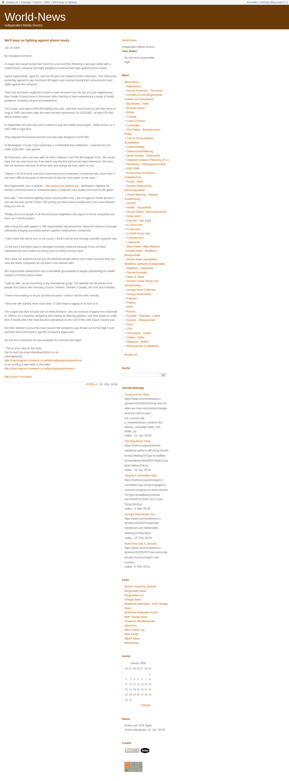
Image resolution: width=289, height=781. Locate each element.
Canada (131, 116)
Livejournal (133, 242)
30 (126, 699)
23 (126, 694)
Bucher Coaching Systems (140, 586)
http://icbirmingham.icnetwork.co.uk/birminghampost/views (39, 368)
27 (142, 694)
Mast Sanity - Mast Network (143, 246)
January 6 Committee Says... (141, 475)
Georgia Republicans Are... (140, 514)
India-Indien (134, 216)
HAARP (131, 203)
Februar (145, 705)
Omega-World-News (139, 294)
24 (130, 694)
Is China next (134, 224)
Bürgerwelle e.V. (134, 595)
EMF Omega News (135, 617)
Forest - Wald (135, 181)
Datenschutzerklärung (140, 151)
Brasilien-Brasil (136, 108)
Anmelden (252, 2)
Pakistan (132, 298)
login (127, 62)
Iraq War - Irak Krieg (139, 220)
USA (129, 328)
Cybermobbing (135, 146)
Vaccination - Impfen (139, 333)
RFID (130, 307)
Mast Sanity (131, 634)
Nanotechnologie (137, 272)
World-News (35, 17)
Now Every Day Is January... (141, 543)
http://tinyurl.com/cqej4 (18, 376)
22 (150, 689)
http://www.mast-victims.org (61, 185)
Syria (130, 324)
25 (134, 694)
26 (138, 694)
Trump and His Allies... (137, 394)
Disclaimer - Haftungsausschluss (146, 164)
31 (130, 699)
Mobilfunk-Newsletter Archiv (141, 612)
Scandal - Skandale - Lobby (143, 315)
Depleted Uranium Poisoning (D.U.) (148, 160)
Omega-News (132, 599)
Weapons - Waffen (138, 341)
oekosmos (130, 625)
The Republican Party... (138, 441)
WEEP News (132, 638)
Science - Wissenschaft (141, 320)
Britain (130, 112)
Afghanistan (134, 86)
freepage (26, 2)
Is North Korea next (138, 233)
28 (145, 694)
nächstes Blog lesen (271, 2)
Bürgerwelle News (135, 591)
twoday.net (12, 2)
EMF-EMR (133, 168)
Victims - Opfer (42, 2)
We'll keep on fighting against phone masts (37, 40)
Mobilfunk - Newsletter (140, 268)
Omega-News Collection (141, 289)
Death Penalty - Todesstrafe (143, 155)
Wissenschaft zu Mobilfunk (143, 346)
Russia (131, 311)
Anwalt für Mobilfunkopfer (139, 621)
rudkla (91, 384)
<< (285, 2)
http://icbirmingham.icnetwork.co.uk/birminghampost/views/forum (43, 360)
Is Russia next (135, 237)
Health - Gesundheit (139, 207)
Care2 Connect (136, 120)
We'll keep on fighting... (65, 2)
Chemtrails (133, 125)
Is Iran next (133, 229)
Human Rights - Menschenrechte (146, 211)
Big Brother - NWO (138, 103)
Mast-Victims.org (134, 629)
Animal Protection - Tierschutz (145, 90)
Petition (131, 302)
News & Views (135, 276)
